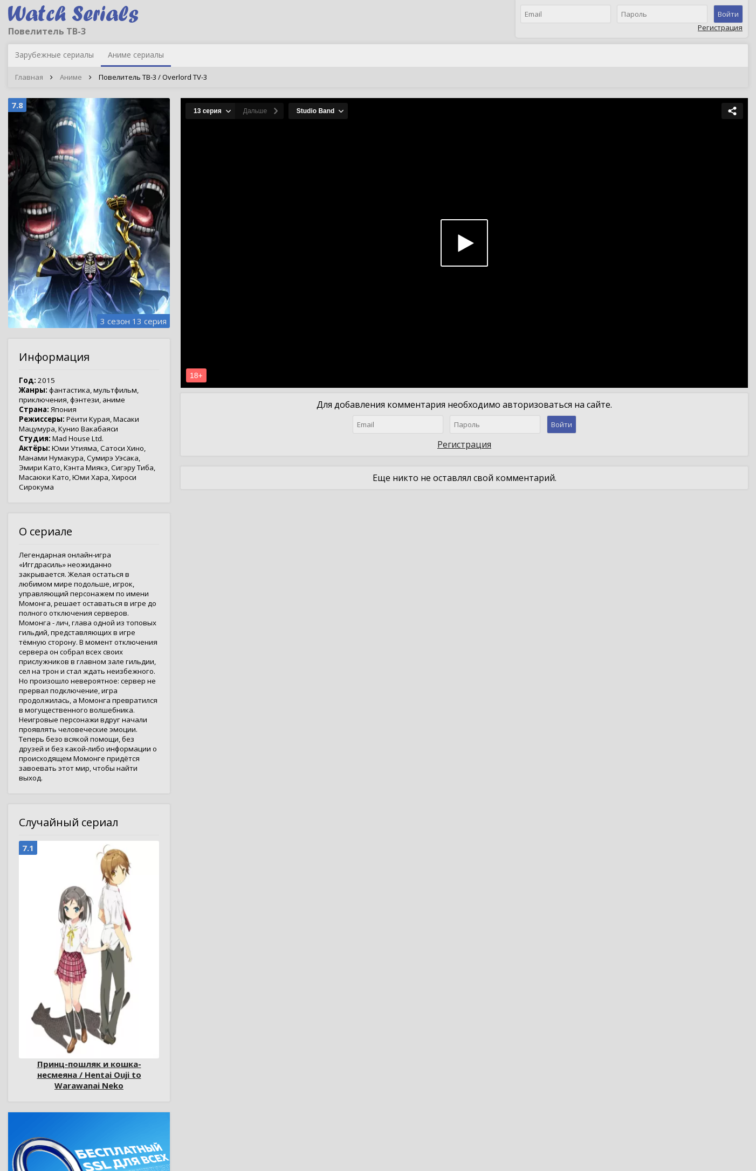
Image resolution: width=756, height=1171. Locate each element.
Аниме (71, 77)
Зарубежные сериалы (54, 55)
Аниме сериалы (136, 55)
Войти (728, 14)
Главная (29, 77)
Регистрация (720, 27)
